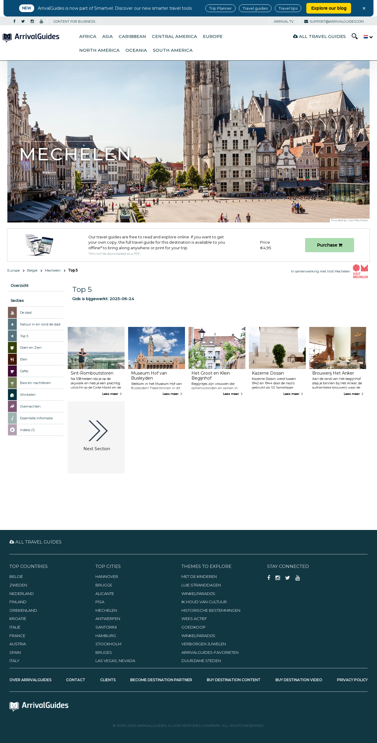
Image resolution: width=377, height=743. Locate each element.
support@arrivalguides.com (334, 21)
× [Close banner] (364, 8)
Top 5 (24, 336)
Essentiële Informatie (36, 418)
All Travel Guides (319, 36)
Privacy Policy (352, 680)
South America (173, 50)
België (32, 270)
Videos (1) (27, 430)
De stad (26, 312)
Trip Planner (220, 8)
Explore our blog (328, 8)
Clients (107, 680)
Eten (23, 359)
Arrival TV (284, 21)
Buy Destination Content (233, 680)
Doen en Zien (31, 347)
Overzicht (20, 285)
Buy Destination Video (298, 680)
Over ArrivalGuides (30, 680)
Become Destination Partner (161, 680)
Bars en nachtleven (35, 383)
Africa (87, 36)
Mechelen (53, 270)
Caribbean (132, 36)
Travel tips (288, 8)
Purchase (329, 245)
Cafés (24, 371)
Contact (75, 680)
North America (99, 50)
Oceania (136, 50)
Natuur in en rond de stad (40, 324)
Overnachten (30, 406)
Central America (174, 36)
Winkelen (28, 395)
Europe (213, 36)
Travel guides (255, 8)
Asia (107, 36)
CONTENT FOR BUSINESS (74, 21)
